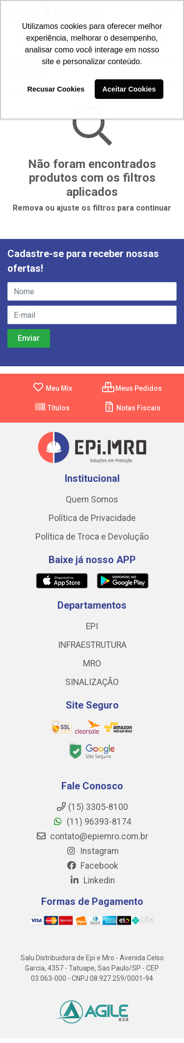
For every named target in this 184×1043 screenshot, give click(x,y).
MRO (92, 663)
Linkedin (92, 880)
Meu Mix (52, 388)
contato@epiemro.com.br (92, 836)
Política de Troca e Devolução (92, 537)
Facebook (92, 866)
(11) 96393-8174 (92, 822)
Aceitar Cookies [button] (129, 89)
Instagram (92, 851)
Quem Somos (92, 499)
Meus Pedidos (132, 388)
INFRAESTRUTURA (92, 645)
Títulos (52, 408)
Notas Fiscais (131, 408)
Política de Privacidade (92, 518)
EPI (92, 626)
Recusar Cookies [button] (56, 89)
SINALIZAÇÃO (92, 682)
